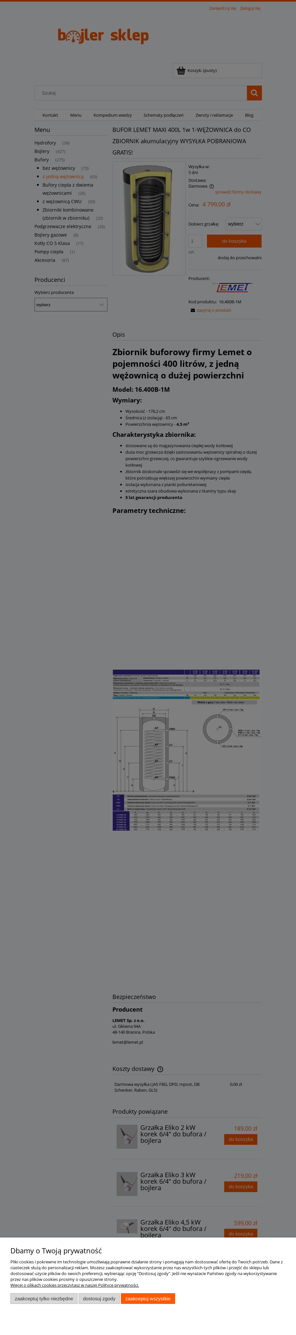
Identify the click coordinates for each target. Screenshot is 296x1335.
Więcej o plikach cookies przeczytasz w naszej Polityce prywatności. (74, 1285)
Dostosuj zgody (99, 1298)
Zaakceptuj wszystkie (148, 1298)
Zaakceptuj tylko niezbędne (44, 1298)
